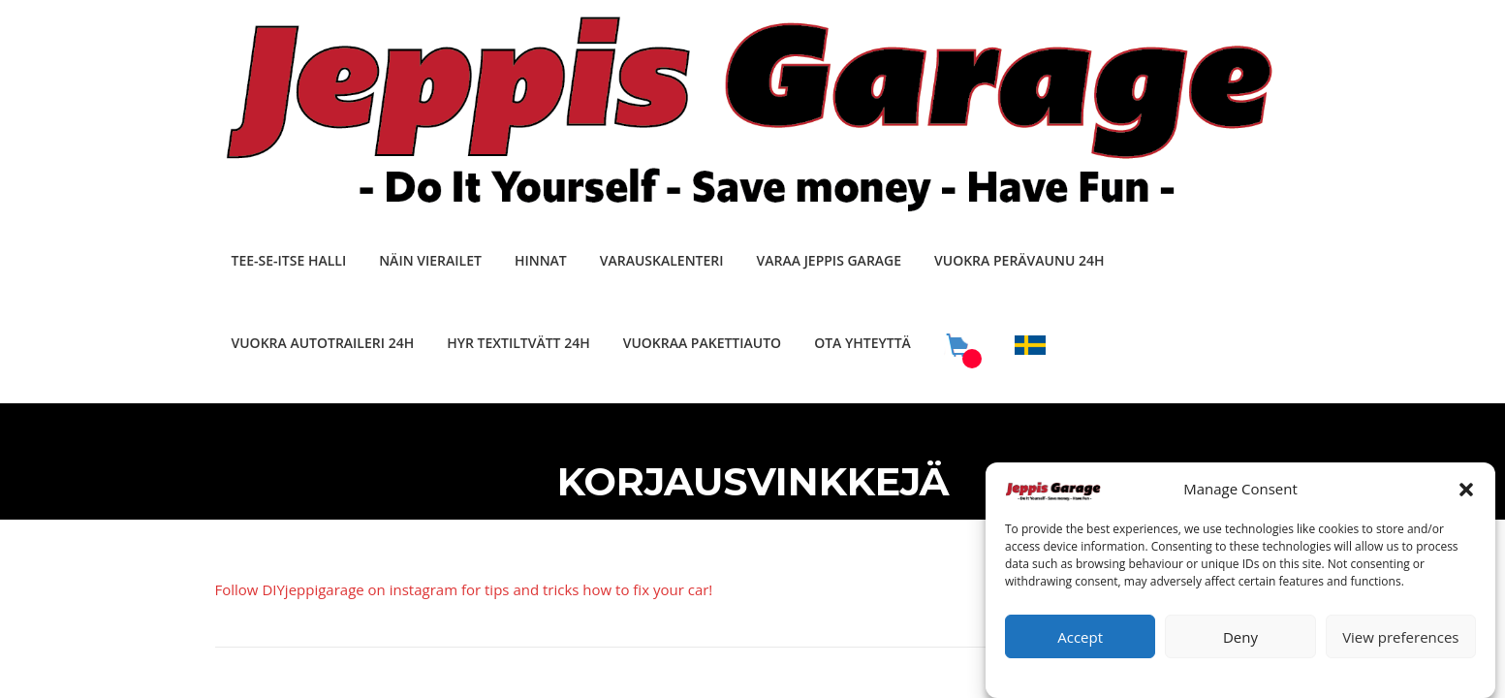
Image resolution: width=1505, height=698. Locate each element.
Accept (1080, 643)
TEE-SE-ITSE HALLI (289, 260)
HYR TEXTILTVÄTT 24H (518, 342)
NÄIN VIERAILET (430, 260)
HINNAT (541, 260)
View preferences (1400, 643)
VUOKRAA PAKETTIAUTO (702, 342)
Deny (1240, 643)
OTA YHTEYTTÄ (862, 342)
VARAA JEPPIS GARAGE (829, 260)
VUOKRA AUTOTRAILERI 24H (323, 342)
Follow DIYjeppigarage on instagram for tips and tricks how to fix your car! (464, 589)
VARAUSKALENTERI (662, 260)
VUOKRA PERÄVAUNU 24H (1019, 260)
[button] (1466, 496)
